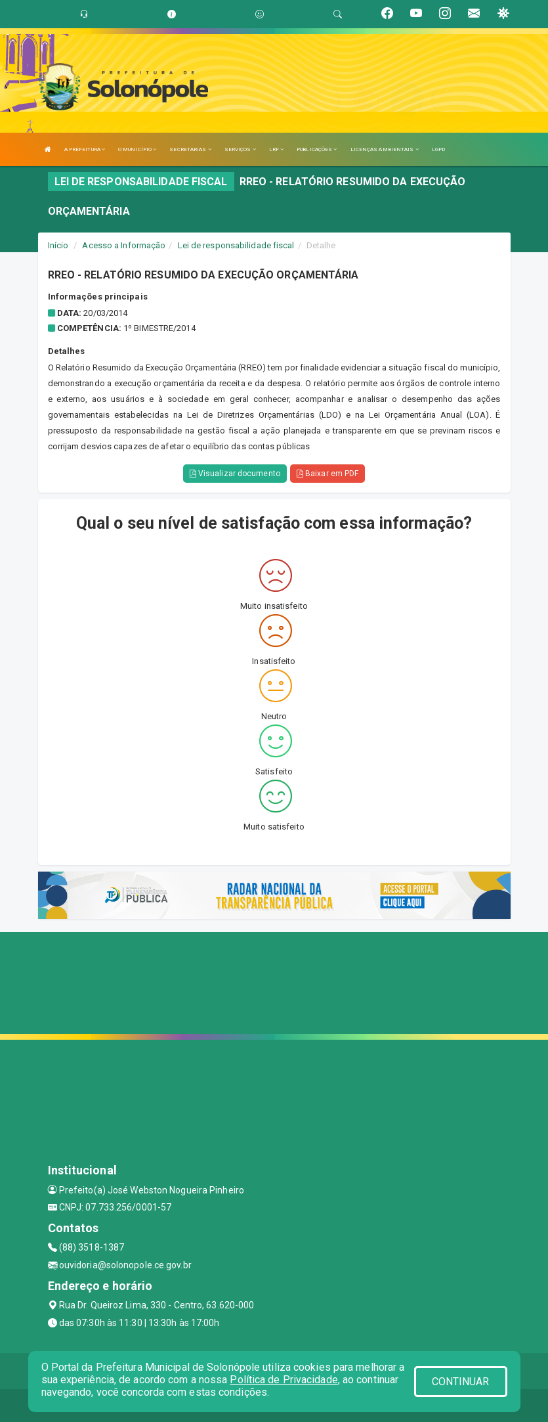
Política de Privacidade (283, 1379)
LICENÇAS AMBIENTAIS (384, 149)
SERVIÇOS (240, 149)
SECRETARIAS (190, 149)
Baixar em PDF (328, 473)
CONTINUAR (461, 1381)
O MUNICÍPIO (137, 149)
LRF (276, 149)
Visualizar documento (235, 473)
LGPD (438, 149)
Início (58, 245)
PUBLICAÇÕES (317, 149)
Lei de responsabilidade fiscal (236, 245)
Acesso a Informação (123, 245)
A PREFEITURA (84, 149)
